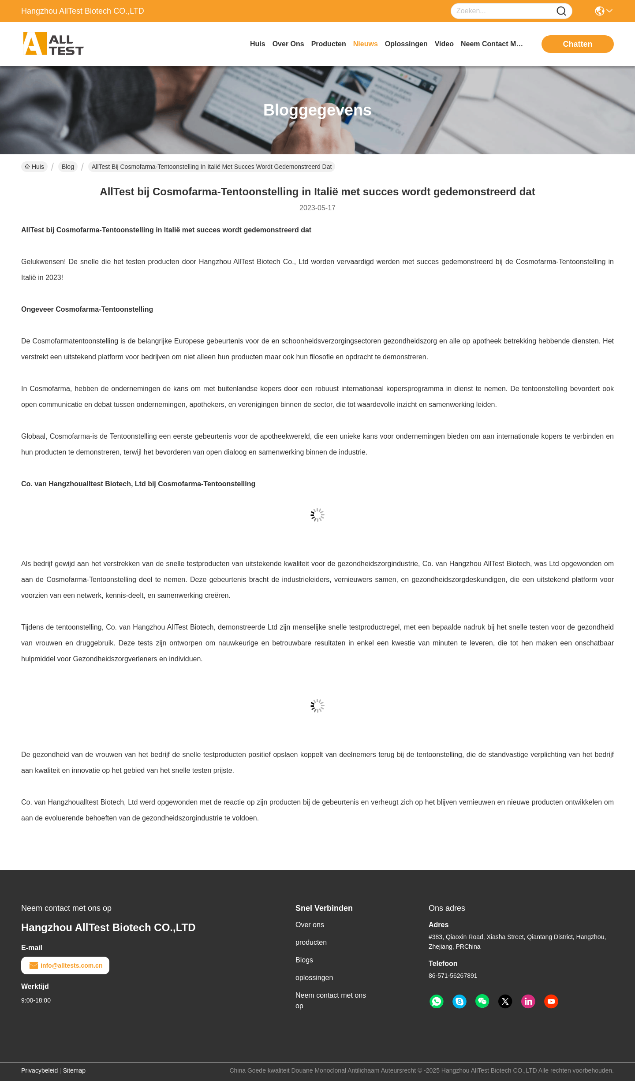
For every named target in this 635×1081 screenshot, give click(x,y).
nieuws (365, 44)
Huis (257, 44)
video (444, 44)
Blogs (304, 960)
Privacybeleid (39, 1070)
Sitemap (74, 1070)
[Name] (561, 11)
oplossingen (406, 44)
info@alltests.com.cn (65, 965)
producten (328, 44)
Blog (68, 166)
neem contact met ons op (494, 44)
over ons (288, 44)
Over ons (309, 924)
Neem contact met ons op (330, 1001)
